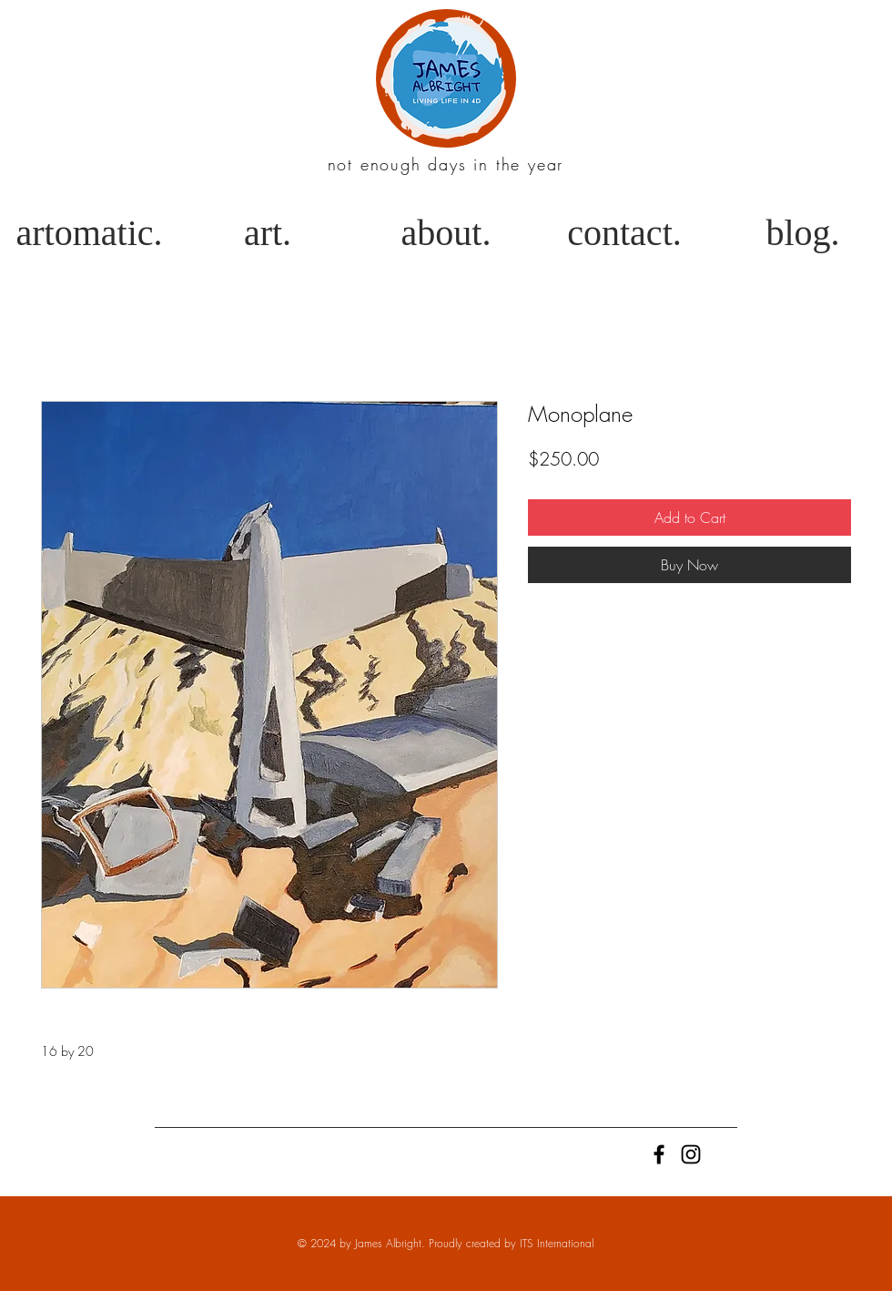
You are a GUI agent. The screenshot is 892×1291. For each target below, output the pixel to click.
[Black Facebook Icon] (659, 1154)
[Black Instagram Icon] (691, 1154)
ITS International (556, 1243)
